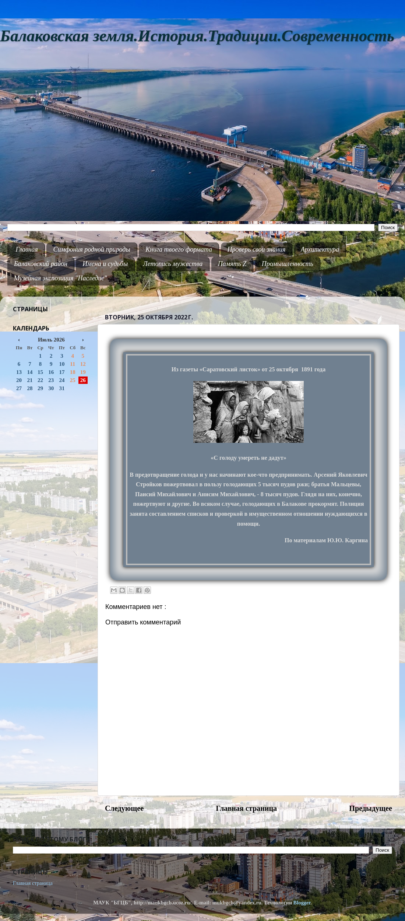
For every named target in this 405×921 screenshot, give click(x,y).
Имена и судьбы (105, 263)
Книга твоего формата (178, 249)
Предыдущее (370, 808)
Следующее (124, 808)
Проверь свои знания (257, 249)
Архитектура (320, 249)
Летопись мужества (173, 263)
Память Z (232, 263)
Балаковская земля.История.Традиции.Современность (197, 36)
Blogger (302, 903)
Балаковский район (40, 263)
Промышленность (287, 263)
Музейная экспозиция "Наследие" (60, 278)
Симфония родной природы (91, 249)
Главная (27, 249)
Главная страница (246, 808)
